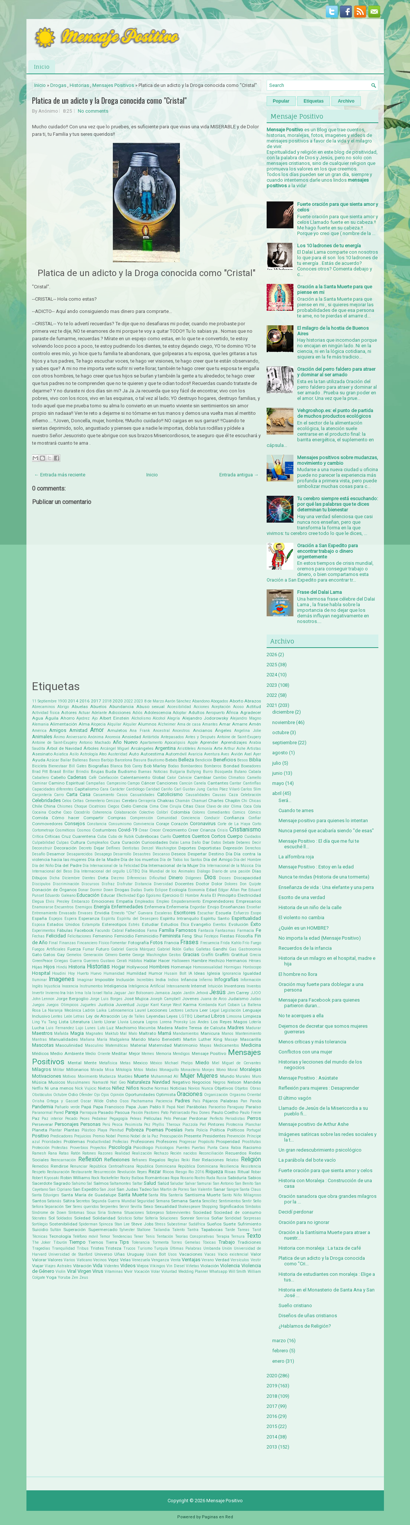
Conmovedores (47, 823)
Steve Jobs (142, 1224)
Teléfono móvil (85, 1236)
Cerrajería (147, 800)
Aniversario (76, 737)
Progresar (187, 1141)
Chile (37, 806)
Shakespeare (189, 1206)
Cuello (165, 836)
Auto (134, 754)
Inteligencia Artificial (146, 986)
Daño (196, 842)
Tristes (97, 1248)
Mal (123, 1033)
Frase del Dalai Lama (319, 592)
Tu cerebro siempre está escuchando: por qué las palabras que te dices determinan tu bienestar (337, 504)
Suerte (229, 1224)
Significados (231, 1206)
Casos (122, 794)
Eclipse (161, 889)
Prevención (236, 1136)
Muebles (125, 1076)
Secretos (83, 1201)
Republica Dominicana (156, 1166)
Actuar (84, 712)
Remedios (40, 1166)
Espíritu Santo (215, 918)
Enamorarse (42, 907)
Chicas (255, 800)
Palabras (229, 1100)
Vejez (113, 1259)
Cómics (254, 812)
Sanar (219, 1189)
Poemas (154, 1130)
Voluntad (169, 1271)
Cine (164, 806)
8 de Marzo (154, 701)
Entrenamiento (44, 913)
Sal (89, 1183)
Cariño (166, 789)
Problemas (74, 1141)
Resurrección (104, 1171)
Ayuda (38, 759)
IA (190, 973)
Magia (77, 1033)
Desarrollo (122, 854)
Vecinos (100, 1260)
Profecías (120, 1141)
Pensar (180, 1118)
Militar (58, 1069)
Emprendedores (218, 901)
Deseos (178, 854)
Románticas (157, 1177)
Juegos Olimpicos (62, 1004)
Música (39, 1082)
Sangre (233, 1189)
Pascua (122, 1112)
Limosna (234, 1016)
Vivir (128, 1271)
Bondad (231, 765)
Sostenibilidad (63, 1224)
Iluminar (39, 979)
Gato (37, 954)
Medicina (251, 1045)
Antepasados (172, 737)
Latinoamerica (120, 1010)
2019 (272, 1385)
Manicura (210, 1033)
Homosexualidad (207, 967)
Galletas (203, 949)
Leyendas (155, 1016)
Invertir (38, 992)
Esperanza (89, 918)
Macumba (147, 1027)
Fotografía (138, 942)
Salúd (163, 1183)
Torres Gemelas (185, 1242)
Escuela (223, 912)
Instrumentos (91, 986)
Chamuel (199, 800)
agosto (280, 752)
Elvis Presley (57, 901)
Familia (166, 930)
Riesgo (181, 1171)
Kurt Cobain (229, 1004)
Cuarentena (84, 836)
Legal (214, 1010)
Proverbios (79, 1147)
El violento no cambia (301, 917)
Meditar (119, 1053)
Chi (244, 800)
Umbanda (211, 1248)
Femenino (102, 936)
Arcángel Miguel (114, 748)
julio (276, 763)
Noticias (178, 1088)
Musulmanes (78, 1082)
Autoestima (152, 754)
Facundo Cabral (109, 930)
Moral (233, 1069)
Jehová (202, 992)
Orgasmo (237, 1094)
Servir (124, 1206)
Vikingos (157, 1265)
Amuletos (117, 730)
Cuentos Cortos (209, 836)
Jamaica (162, 992)
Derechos (253, 848)
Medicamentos (226, 1045)
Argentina (165, 748)
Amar (225, 724)
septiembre (284, 742)
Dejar (99, 848)
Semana (163, 1201)
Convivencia (143, 823)
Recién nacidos (183, 1153)
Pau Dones (200, 1112)
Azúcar (53, 760)
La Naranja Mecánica (61, 1010)
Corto (256, 823)
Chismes (65, 806)
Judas (255, 998)
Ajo (95, 718)
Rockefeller (110, 1177)
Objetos (241, 1088)
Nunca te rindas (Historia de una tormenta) (324, 877)
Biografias (98, 765)
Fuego (256, 942)
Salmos (101, 1183)
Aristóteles (186, 748)
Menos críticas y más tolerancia (312, 1042)
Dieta (103, 877)
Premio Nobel (104, 1136)
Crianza (208, 830)
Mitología (124, 1069)
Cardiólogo (135, 789)
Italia (108, 992)
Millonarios (77, 1069)
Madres (236, 1027)
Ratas (64, 1153)
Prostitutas (251, 1141)
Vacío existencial (233, 1254)
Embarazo (80, 901)
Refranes (139, 1160)
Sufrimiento (249, 1224)
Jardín (189, 992)
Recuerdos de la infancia (305, 948)
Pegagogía (118, 1118)
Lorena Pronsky (174, 1022)
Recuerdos (236, 1153)
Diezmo (117, 878)
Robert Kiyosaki (45, 1177)
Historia (77, 967)
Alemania (40, 724)
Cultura (77, 842)
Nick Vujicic (85, 1088)
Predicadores (61, 1136)
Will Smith (237, 1271)
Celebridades (46, 800)
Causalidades (197, 794)
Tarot (256, 1229)
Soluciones (169, 1218)
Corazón (179, 823)
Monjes (208, 1069)
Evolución (238, 924)
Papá (86, 1106)
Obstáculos (42, 1094)
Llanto (97, 1022)
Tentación (164, 1236)
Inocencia (70, 986)
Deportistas (209, 848)
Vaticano (84, 1260)
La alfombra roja (296, 856)
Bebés (171, 759)
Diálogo (203, 871)
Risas (230, 1171)
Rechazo (161, 1153)
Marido (138, 1039)
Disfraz (108, 884)
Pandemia (42, 1106)
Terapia (222, 1236)
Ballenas (80, 760)
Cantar (235, 783)
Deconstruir (42, 848)
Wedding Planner (193, 1271)
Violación (209, 1265)
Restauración (58, 1171)
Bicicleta (39, 766)
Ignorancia (231, 973)
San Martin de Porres (171, 1189)
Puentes (183, 1147)
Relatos (232, 1160)
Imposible (104, 979)
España (39, 918)
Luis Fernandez (60, 1027)
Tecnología (60, 1236)
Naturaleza (138, 1082)
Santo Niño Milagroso (241, 1195)
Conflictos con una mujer (305, 1052)
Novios (194, 1088)
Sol (51, 1218)
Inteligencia (115, 986)
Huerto (83, 973)
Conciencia (190, 817)
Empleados (144, 901)
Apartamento (151, 742)
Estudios (169, 924)
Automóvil (176, 754)
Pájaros (210, 1100)
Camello (254, 777)
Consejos (74, 823)
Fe (258, 930)
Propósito (206, 1141)
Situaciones (134, 1212)
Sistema (115, 1212)
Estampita (91, 924)
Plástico (88, 1130)
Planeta (39, 1130)
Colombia (180, 812)
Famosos (186, 930)
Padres (182, 1100)
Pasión (137, 1112)
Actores (69, 712)
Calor (171, 777)
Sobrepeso (155, 1212)
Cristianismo (245, 829)
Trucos (129, 1248)
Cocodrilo (82, 812)
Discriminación (66, 884)
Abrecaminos (43, 706)
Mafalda (61, 1033)
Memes (148, 1053)
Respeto (38, 1171)
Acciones (201, 706)
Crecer (155, 830)
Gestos (175, 954)
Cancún (186, 783)
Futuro (102, 949)
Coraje (162, 823)
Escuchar (205, 913)
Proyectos (98, 1147)
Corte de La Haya (233, 823)
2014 (73, 701)
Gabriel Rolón (169, 949)
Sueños (214, 1224)
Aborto (236, 701)
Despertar (197, 854)
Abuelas (79, 706)
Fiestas (227, 936)
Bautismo (155, 760)
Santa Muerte (132, 1194)
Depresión (233, 848)
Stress (160, 1224)
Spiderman (88, 1224)
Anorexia (112, 737)
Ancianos (202, 730)
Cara (104, 789)
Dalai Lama (179, 842)
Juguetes (88, 1004)
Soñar (217, 1218)
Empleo (162, 901)
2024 (272, 674)
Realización (142, 1153)
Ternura (238, 1236)
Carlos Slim (251, 789)
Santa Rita (158, 1195)
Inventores (234, 986)
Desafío (38, 854)
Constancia (97, 823)
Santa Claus (250, 1189)
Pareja (71, 1112)
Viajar (38, 1265)
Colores (198, 812)
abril (277, 793)
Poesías (173, 1130)
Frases (189, 942)
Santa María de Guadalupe (88, 1194)
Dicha (55, 878)
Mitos (138, 1069)
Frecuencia (209, 942)
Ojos (105, 1094)
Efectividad (126, 895)
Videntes (111, 1265)
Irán (70, 992)
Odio (73, 1094)
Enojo (213, 906)
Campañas (95, 783)
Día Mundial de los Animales (168, 871)
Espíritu (108, 918)
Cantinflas (252, 783)
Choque (80, 806)
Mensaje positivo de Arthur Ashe (314, 1124)
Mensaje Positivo (209, 1053)
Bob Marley (155, 765)
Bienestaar (57, 766)
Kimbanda (207, 1004)
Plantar (55, 1130)
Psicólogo (143, 1147)
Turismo (144, 1248)
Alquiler (130, 724)
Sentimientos (230, 1201)
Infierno (205, 979)
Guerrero (91, 960)
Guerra (76, 960)
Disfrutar (125, 884)
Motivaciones (46, 1076)
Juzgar (142, 1004)
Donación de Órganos (54, 889)
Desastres (142, 854)
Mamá (164, 1033)
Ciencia (140, 806)
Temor (104, 1236)
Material (138, 1045)
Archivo (346, 101)
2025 (272, 664)
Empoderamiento (185, 901)
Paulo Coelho (225, 1112)
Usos (172, 1254)
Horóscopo (252, 967)
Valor (256, 1254)
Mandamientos (186, 1033)
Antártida (151, 737)
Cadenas (76, 777)
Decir (256, 842)
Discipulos (41, 884)
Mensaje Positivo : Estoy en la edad (316, 867)
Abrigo (63, 706)
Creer (193, 830)
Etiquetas (313, 101)
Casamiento (103, 794)
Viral (71, 1271)
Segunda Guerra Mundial (114, 1201)
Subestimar (177, 1224)
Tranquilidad (63, 1248)
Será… (285, 800)
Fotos (156, 942)
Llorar (110, 1021)
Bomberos (213, 766)
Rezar (155, 1171)
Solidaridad (103, 1218)
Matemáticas (116, 1045)
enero (278, 1361)
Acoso (238, 706)
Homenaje (181, 967)
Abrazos (252, 701)
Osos (124, 1101)
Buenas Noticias (153, 771)
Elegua (38, 901)
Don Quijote (250, 884)
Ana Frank (140, 730)
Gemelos (74, 954)
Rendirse (59, 1166)
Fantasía (206, 930)
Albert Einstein (114, 718)
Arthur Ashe (234, 748)
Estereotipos (114, 924)
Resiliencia (229, 1166)
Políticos (235, 1130)
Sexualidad (166, 1206)
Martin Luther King (202, 1039)
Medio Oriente (97, 1053)
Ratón (75, 1153)
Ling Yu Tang (44, 1022)
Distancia (143, 884)
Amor (97, 730)
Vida (97, 1265)
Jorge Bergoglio (72, 998)
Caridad (153, 789)
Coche (54, 812)
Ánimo (59, 737)
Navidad (161, 1082)
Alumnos (147, 724)
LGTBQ (186, 1016)
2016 (84, 701)
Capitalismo (86, 789)
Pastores (151, 1112)
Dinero (176, 877)
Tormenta (160, 1242)
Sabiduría (237, 1177)
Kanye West (171, 1004)
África (232, 712)
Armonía (204, 748)
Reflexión (90, 1159)
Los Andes (199, 1022)
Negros (219, 1082)
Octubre (60, 1094)
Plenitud (116, 1130)
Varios (69, 1260)
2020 (117, 701)
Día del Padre (68, 865)
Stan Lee (122, 1224)
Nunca (207, 1088)
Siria (102, 1212)
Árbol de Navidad (64, 748)
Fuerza (74, 949)
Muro (256, 1076)
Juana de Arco (213, 998)
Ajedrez (83, 718)
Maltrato (147, 1033)
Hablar (150, 960)
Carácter (117, 789)
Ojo (97, 1094)
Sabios (254, 1177)
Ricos (168, 1171)
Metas (125, 1063)
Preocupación (171, 1136)
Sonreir (187, 1218)
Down (108, 889)
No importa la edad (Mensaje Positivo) (320, 938)
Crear (143, 830)
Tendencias (122, 1236)
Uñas (119, 1254)
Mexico (140, 1062)
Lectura (191, 1010)
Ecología (178, 889)
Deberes (243, 842)
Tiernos (95, 1242)
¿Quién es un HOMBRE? (304, 928)
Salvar (190, 1183)
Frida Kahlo (230, 942)
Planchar (253, 1124)
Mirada (96, 1069)
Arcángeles (142, 748)
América (39, 730)
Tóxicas (209, 1242)
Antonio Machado (95, 742)
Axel (248, 754)
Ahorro (67, 718)
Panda (255, 1101)
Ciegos (114, 806)
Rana (52, 1153)
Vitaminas (114, 1271)
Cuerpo (235, 836)
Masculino (94, 1045)
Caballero (40, 777)
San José (107, 1189)
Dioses (225, 878)
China (49, 806)
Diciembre (71, 878)
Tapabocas (212, 1229)
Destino (216, 854)
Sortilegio (40, 1224)
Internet (198, 986)
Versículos (240, 1260)
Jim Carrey (238, 992)
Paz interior (52, 1118)
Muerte (141, 1076)
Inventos (254, 986)
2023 (138, 701)
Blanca (116, 766)
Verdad (222, 1259)
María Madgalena (113, 1039)
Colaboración (125, 812)
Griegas (61, 960)
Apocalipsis (175, 742)
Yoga (51, 1277)
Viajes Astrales (58, 1265)
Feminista (170, 936)
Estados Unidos (63, 924)
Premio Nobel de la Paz (138, 1136)
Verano (207, 1260)
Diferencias (137, 878)
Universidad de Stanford (70, 1254)
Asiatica (61, 754)
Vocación (142, 1271)
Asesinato (42, 754)
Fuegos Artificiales (49, 949)
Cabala (254, 771)
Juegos (38, 1004)
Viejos (143, 1265)
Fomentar (118, 942)
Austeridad (117, 754)
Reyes (142, 1171)
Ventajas (191, 1259)
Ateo (103, 754)
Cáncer (148, 783)
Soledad (82, 1218)
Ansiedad (131, 736)
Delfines (113, 848)
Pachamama (142, 1101)
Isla (88, 992)
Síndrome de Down (49, 1212)
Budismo (127, 771)
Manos (227, 1033)
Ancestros (181, 730)
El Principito (224, 895)
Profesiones (142, 1141)
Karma (190, 1004)
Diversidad (163, 884)
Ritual (244, 1171)
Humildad (136, 973)
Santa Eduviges (46, 1195)
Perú (106, 1124)
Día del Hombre (247, 859)
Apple (193, 742)
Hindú (61, 967)
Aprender (209, 742)
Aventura (212, 754)
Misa (109, 1069)
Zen (74, 1277)
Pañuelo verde (67, 1107)
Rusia (221, 1177)
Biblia (255, 759)
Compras (117, 817)
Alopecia (98, 724)
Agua (37, 718)
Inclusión (125, 979)
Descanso (161, 854)
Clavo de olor (217, 806)
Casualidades (142, 794)
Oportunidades (140, 1094)
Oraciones (190, 1094)
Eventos (219, 924)
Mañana (87, 1039)
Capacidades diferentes (52, 789)
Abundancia (121, 706)
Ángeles (223, 730)
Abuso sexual (150, 706)
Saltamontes (120, 1183)
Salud (150, 1183)
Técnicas (40, 1236)
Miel (215, 1063)
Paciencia (164, 1101)
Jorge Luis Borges (106, 998)
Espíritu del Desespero (137, 918)
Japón (176, 992)
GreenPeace (42, 960)
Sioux (91, 1212)
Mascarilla (250, 1039)
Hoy (71, 973)
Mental (75, 1062)
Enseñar (254, 907)
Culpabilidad (43, 842)
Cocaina (39, 812)
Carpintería (42, 794)
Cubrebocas (147, 836)
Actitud (253, 706)
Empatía (124, 901)
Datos (216, 842)
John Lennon (43, 998)
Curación (131, 842)
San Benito (244, 1183)
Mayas (206, 1045)
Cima (154, 806)
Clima (236, 806)
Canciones (167, 783)
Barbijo (107, 760)
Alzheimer (167, 724)
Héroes (255, 960)
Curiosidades (155, 842)
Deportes (187, 848)
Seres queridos (86, 1206)
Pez (147, 1124)
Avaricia (195, 754)
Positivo (40, 1136)
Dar (206, 842)
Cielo (126, 806)
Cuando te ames (296, 810)
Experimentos (43, 930)
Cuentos (181, 836)
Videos (128, 1265)
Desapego (103, 854)
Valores (55, 1259)
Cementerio (95, 800)
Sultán (55, 1229)
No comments (93, 111)
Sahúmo (79, 1183)
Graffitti (222, 954)
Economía (196, 889)
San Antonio (223, 1183)
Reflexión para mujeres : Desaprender (319, 1088)
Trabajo (227, 1242)
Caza (233, 794)
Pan (244, 1101)
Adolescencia (157, 712)
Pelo (167, 1118)
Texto (254, 1236)
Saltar (138, 1183)
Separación (54, 1206)
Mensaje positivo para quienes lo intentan (323, 820)
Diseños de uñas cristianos (308, 1315)
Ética (185, 924)
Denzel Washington (159, 848)
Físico (104, 942)
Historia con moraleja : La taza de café (320, 1248)
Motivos (69, 1076)
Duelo (148, 889)
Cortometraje (43, 830)
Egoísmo (153, 895)
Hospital (41, 973)
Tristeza (113, 1248)
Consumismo (119, 823)
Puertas (198, 1147)
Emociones (103, 901)
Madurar (253, 1027)
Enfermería (177, 906)
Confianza (234, 817)
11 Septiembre (44, 701)
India (161, 979)
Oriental (254, 1094)
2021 (272, 705)
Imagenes (61, 979)
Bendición (203, 760)
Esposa (38, 924)
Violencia (230, 1265)
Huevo (95, 973)
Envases (85, 913)
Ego (140, 895)
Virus (97, 1271)
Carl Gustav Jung (190, 789)
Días (256, 871)
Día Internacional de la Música (227, 865)
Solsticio (125, 1218)
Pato (164, 1112)
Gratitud (239, 954)
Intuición (215, 986)
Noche (146, 1088)
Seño (257, 1201)
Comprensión (141, 817)
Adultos (196, 712)
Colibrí (162, 812)
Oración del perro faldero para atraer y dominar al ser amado (336, 372)
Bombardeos (192, 766)
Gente (124, 954)
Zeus (83, 1277)
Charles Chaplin (224, 800)
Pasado (105, 1112)
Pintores (216, 1124)
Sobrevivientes (178, 1212)
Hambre (199, 960)
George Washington (149, 954)
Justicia (106, 1004)
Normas (162, 1088)
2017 (96, 701)
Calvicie (185, 777)
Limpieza (252, 1016)
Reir (196, 1159)
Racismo (252, 1147)
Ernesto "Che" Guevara (132, 913)
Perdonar (198, 1118)
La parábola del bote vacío (307, 1160)
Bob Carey (133, 766)
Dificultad (157, 878)
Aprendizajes (234, 742)
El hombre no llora (298, 974)
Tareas (243, 1229)
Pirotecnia (234, 1124)
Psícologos (164, 1147)
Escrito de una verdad (302, 897)
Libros (218, 1016)
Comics (238, 812)
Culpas (62, 842)
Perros (254, 1118)
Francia (171, 942)
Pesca (117, 1124)
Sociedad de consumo (237, 1212)
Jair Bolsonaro (140, 992)
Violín (60, 1271)
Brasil (55, 771)
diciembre (283, 712)
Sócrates (39, 1218)
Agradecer (250, 712)
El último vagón (295, 1098)
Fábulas (65, 930)
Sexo (148, 1206)
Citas (188, 806)
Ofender (86, 1094)
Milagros (41, 1069)
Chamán (182, 800)
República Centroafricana (111, 1166)
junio (277, 773)
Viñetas (192, 1265)
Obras (255, 1088)
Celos (66, 800)
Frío (245, 942)
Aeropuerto (215, 712)
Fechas (38, 936)
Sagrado (61, 1183)
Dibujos (39, 877)
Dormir (96, 889)
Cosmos (84, 830)
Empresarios (248, 901)
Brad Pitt (40, 771)
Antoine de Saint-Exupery (239, 737)
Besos (242, 760)
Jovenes (190, 998)
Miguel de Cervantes (241, 1063)
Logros (152, 1022)
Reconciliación (211, 1153)
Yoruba (64, 1277)
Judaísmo (238, 998)
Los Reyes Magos (229, 1021)
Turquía (161, 1248)
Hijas (37, 967)
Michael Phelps (179, 1063)
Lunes (90, 1027)
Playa (102, 1130)
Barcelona (123, 760)
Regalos (157, 1159)
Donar (83, 889)
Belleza (186, 759)
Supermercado (102, 1229)
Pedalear (99, 1118)
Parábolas (197, 1106)
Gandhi (220, 949)
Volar (155, 1271)
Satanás (54, 1201)
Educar (108, 895)
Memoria (163, 1053)
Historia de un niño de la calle (310, 907)
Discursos (90, 884)
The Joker (41, 1242)
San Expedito (86, 1189)
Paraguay (235, 1107)
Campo (133, 783)
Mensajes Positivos (113, 85)
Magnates (94, 1033)
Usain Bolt (156, 1254)
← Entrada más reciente (59, 474)
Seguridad (146, 1201)
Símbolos (253, 1206)
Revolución (126, 1171)
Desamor (56, 854)
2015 (272, 1426)
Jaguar (120, 992)
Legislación (231, 1010)
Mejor (134, 1053)
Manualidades (63, 1039)
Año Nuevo (125, 742)
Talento (178, 1229)
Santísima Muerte (203, 1194)
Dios (210, 877)
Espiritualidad (246, 918)
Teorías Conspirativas (194, 1236)
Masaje (231, 1039)
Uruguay (135, 1254)
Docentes (184, 883)
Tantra (192, 1229)
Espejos (56, 918)
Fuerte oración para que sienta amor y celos (325, 1170)
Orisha (38, 1101)
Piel (203, 1124)
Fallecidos (135, 930)
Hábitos (135, 960)
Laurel (140, 1010)
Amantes (210, 724)
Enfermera (154, 906)
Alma (84, 724)
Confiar (254, 817)
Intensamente (178, 986)
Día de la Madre (104, 859)
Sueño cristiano (295, 1305)
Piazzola (190, 1124)
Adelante (99, 712)
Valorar (39, 1259)
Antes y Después (200, 737)
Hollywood (137, 967)
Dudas (136, 889)
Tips (124, 1242)
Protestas (59, 1147)
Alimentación (63, 724)
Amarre (239, 724)
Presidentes (214, 1136)
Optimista (166, 1094)
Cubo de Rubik (121, 836)
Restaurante (81, 1171)
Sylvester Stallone (135, 1229)
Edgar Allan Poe (232, 889)
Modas (152, 1069)
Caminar (39, 783)
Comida (40, 817)
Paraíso (253, 1106)
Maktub (111, 1033)
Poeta (189, 1130)
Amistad (78, 730)
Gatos (49, 954)
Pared (59, 1112)
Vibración (82, 1265)
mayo (278, 783)
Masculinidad (69, 1045)
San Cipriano (60, 1189)
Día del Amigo (217, 859)
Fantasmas (225, 930)
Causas (219, 794)
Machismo (126, 1027)
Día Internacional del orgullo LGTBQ (107, 871)
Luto (101, 1027)
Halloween (181, 960)
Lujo (79, 1027)
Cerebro (129, 800)
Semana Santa (186, 1200)
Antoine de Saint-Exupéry (54, 742)
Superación (74, 1229)
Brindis (82, 771)
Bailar (65, 760)
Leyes (172, 1016)
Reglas (173, 1160)
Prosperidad (228, 1141)
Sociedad (202, 1212)
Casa (85, 794)
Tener (138, 1236)
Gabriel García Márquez (133, 949)
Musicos (56, 1082)
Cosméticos (65, 830)
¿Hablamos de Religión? (305, 1326)
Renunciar (79, 1166)
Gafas (188, 949)
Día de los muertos (140, 859)
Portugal (254, 1130)
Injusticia (52, 986)
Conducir (212, 817)
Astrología (89, 754)
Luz (110, 1027)
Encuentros (64, 907)
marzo (279, 1340)
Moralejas (250, 1069)
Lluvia (123, 1022)
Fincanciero (87, 942)
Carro (59, 794)
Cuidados (252, 836)
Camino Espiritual (66, 783)
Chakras (165, 800)
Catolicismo (170, 794)
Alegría (173, 718)
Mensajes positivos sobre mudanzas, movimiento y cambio (337, 460)
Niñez (118, 1088)
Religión (251, 1159)
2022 (128, 701)
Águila (51, 718)
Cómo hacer (65, 817)
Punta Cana (218, 1147)
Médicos (40, 1053)
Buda (110, 771)
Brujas (97, 771)
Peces (85, 1118)
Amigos (57, 730)
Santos (39, 1200)
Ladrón (89, 1010)
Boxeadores (251, 766)
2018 (106, 701)
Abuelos (98, 706)
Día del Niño (43, 865)
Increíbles (145, 979)
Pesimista (133, 1124)
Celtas (78, 800)
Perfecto (216, 1118)
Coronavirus (203, 823)
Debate (229, 842)
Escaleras (163, 913)
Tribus (83, 1248)
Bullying (194, 771)
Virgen (84, 1271)
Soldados (64, 1218)
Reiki (185, 1160)
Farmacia (245, 930)
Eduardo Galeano (60, 895)
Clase (200, 806)
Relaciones (213, 1159)
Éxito (256, 924)
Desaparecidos (80, 854)
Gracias (191, 954)
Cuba (102, 836)
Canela (200, 783)
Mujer (187, 1075)
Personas (90, 1124)
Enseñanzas (232, 906)
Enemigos (83, 907)
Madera (165, 1027)
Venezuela (141, 1260)
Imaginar (85, 979)
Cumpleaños (98, 842)
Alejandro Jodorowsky (205, 718)
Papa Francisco (108, 1106)
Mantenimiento (248, 1033)
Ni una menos (59, 1088)
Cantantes (217, 783)
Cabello (58, 777)
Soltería (151, 1218)
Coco (67, 812)
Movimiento (88, 1076)
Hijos (49, 967)
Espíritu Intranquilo (179, 918)
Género (111, 954)
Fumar (88, 949)
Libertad (202, 1016)
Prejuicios (82, 1136)
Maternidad (160, 1045)
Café (92, 777)
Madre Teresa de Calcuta (200, 1027)
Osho (111, 1100)
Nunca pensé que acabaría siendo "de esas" (326, 830)
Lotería (255, 1022)
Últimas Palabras (185, 1248)
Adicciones (119, 712)
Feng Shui (192, 936)
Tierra (111, 1242)
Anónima (96, 737)
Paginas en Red (217, 1517)
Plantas (71, 1130)
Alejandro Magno (245, 718)
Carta (71, 794)
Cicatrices (97, 806)
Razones (105, 1153)
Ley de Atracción (103, 1016)
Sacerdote (42, 1183)
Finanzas (67, 942)
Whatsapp (218, 1271)
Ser (68, 1206)
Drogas (58, 85)
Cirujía (175, 806)
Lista (64, 1021)
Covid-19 (127, 830)
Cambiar (202, 777)
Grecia (255, 954)
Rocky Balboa (132, 1177)
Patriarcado (180, 1112)
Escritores (185, 912)
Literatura (80, 1021)
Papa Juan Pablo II (145, 1106)
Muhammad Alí (165, 1076)
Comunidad (167, 817)
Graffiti (207, 954)
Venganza (160, 1260)
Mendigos (181, 1053)
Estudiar (150, 924)
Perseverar (42, 1124)
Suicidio (40, 1229)
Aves (225, 754)
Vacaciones (190, 1254)
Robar (256, 1171)
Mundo (227, 1076)
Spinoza (106, 1224)
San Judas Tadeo (134, 1189)
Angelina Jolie (247, 730)
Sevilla (136, 1206)
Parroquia (88, 1112)
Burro (208, 771)
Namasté (100, 1082)
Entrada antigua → (239, 474)
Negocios (201, 1082)
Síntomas (77, 1212)
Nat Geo (117, 1082)
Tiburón (60, 1242)
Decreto (85, 848)
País (196, 1101)
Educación (88, 895)
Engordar (198, 907)
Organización (216, 1094)
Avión (237, 754)
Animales (42, 736)
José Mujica (136, 998)
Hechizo (217, 960)
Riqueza (214, 1171)
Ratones (89, 1153)
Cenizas (113, 800)
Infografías (226, 979)
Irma (79, 992)
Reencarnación (63, 1160)
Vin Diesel (175, 1265)
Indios (173, 979)
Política (217, 1130)
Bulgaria (177, 771)
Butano (240, 771)
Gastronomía (249, 949)
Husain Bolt (175, 973)
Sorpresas (252, 1218)
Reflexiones (117, 1159)
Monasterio (190, 1069)
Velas (125, 1259)
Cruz (66, 836)
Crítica (38, 836)
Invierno (52, 992)
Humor (155, 973)
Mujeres (207, 1075)
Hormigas (232, 967)
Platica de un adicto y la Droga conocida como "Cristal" (109, 100)
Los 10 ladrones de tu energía (329, 245)
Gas (232, 949)
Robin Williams (75, 1177)
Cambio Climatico (229, 777)
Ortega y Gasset (62, 1101)
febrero (280, 1350)
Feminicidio (146, 936)
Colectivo (146, 812)
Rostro (199, 1177)
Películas (153, 1118)
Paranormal (42, 1112)
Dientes (88, 878)
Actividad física (46, 712)
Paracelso (217, 1107)
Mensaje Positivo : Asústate (308, 1078)
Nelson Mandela (244, 1082)
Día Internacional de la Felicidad (111, 865)
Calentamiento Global (142, 777)
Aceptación (221, 706)
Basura (139, 760)
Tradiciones (249, 1242)
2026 (272, 654)
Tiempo (77, 1242)
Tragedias (41, 1248)
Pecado (71, 1118)
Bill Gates (78, 766)
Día (229, 854)
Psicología (120, 1147)
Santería (176, 1195)
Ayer (257, 754)
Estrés (134, 924)
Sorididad (233, 1218)
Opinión (117, 1094)
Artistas (254, 748)
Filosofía (244, 936)
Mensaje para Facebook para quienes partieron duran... (319, 1002)
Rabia (236, 1147)
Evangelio (201, 924)
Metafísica (108, 1063)
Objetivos (223, 1088)
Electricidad (249, 895)
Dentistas (131, 848)
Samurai (204, 1183)
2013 (272, 1447)
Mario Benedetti (164, 1039)
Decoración (65, 848)
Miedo (202, 1062)
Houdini (59, 973)
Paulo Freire (250, 1112)
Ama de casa (189, 724)
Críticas (52, 836)
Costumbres (104, 830)
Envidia (102, 912)
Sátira (69, 1200)
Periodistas (235, 1118)
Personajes (67, 1124)
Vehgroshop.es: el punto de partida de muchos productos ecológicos (335, 413)
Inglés (37, 986)
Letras (79, 1016)
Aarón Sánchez (178, 701)
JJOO (256, 992)
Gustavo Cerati (113, 960)
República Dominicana (198, 1166)
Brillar (68, 771)
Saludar (177, 1183)
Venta (176, 1260)
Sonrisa (202, 1218)
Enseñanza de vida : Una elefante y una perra (326, 887)
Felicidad (56, 936)
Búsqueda (223, 771)
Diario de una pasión (231, 871)
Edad (211, 889)
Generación (93, 954)
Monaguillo (169, 1069)
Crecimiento (174, 830)
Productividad (99, 1141)
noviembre (283, 722)
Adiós (138, 712)
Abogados (219, 701)
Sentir (247, 1201)
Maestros (42, 1033)
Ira (63, 992)
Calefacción (108, 777)
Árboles (91, 748)
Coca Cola (252, 806)
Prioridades (52, 1141)
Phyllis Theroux (166, 1124)
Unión (227, 1248)
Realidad (122, 1153)
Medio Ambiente (67, 1053)
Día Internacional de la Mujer (169, 865)
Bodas (173, 766)
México (156, 1063)
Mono (221, 1069)
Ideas (199, 973)
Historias (79, 85)
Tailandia (161, 1229)
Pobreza (135, 1130)
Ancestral (161, 730)
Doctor (202, 883)
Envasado (67, 913)
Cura (115, 842)
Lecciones (157, 1010)
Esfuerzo (241, 913)
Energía (102, 906)
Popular (281, 101)
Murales (243, 1076)
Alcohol (159, 718)
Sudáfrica (197, 1224)
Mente (90, 1062)
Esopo (256, 913)
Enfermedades (127, 906)
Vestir (256, 1260)
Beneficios (224, 759)
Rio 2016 (196, 1171)
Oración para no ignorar (304, 1222)
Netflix (37, 1088)
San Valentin (201, 1189)
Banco (94, 760)
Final (53, 942)
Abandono (201, 701)
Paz (35, 1118)
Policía (202, 1130)
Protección (41, 1147)
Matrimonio (185, 1045)
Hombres (159, 967)
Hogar (118, 967)
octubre (280, 732)
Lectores (176, 1010)
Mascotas (43, 1045)
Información (251, 979)
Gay (61, 954)
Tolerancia (140, 1242)
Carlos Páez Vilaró (223, 789)
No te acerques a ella (301, 1015)
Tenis (150, 1236)
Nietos (104, 1088)
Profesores (166, 1141)
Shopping (210, 1206)
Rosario (186, 1177)
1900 (62, 701)
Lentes (57, 1016)
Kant (154, 1004)
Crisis (222, 830)
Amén (255, 724)
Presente (192, 1136)
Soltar (138, 1218)
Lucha (38, 1027)
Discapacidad (247, 877)
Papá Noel (175, 1107)
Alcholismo (141, 718)
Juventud (124, 1004)
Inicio (42, 66)
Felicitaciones (79, 936)
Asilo (74, 754)
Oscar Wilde (92, 1101)
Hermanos (236, 960)
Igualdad (252, 973)
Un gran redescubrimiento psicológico (320, 1150)
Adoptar (180, 712)
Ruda (210, 1177)
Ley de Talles (133, 1016)
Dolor (217, 883)
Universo (103, 1254)
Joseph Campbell (165, 998)
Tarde (230, 1229)
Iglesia (213, 973)
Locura (137, 1021)
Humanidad (114, 973)
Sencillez (209, 1201)
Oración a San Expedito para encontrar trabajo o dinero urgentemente (327, 551)
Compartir (93, 817)
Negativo (181, 1082)
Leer (204, 1010)
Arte (218, 748)
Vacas (210, 1254)
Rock (95, 1177)
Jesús (217, 992)
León (68, 1016)
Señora (38, 1206)
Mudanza (107, 1076)
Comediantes (218, 812)
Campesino (116, 783)
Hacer (164, 960)
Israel (97, 992)
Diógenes (193, 878)
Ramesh (39, 1153)
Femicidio (124, 936)
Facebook (83, 930)
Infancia (189, 979)
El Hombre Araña (195, 895)
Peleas (136, 1118)
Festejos (211, 936)
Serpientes (109, 1206)
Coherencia (102, 812)
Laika (101, 1010)
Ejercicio (170, 895)
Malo (132, 1033)
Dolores (231, 884)
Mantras (39, 1039)
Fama (152, 930)
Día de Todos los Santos (181, 859)
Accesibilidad (179, 706)
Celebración (251, 794)
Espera (70, 918)
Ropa (175, 1177)
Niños (132, 1088)
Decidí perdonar (296, 1212)
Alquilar (114, 724)
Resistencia (251, 1166)
